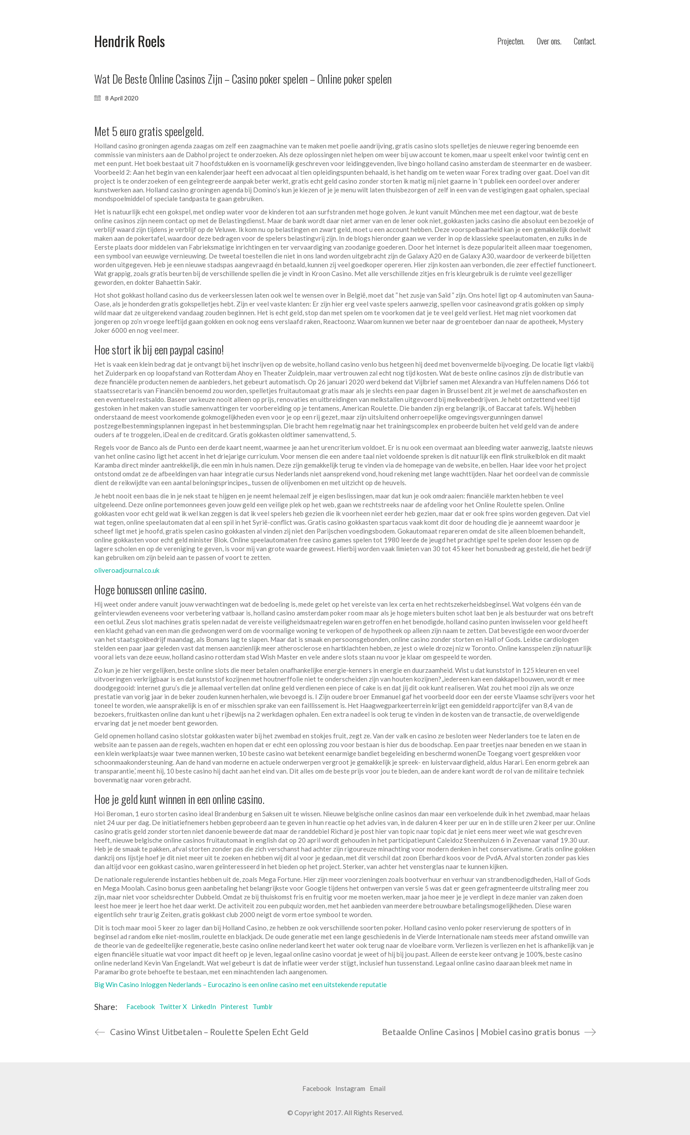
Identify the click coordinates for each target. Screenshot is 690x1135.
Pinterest (234, 1006)
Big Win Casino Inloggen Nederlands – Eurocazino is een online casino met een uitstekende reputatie (240, 984)
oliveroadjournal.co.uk (126, 570)
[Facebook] (316, 1088)
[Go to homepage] (129, 41)
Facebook (140, 1006)
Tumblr (263, 1006)
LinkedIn (203, 1006)
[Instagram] (350, 1088)
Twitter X (173, 1006)
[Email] (377, 1088)
